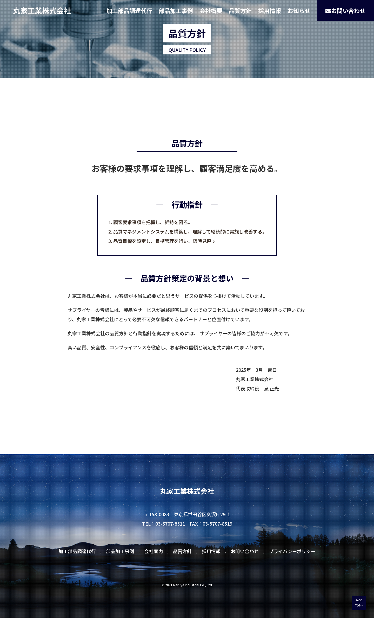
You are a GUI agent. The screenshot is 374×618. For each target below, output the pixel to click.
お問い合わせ (345, 10)
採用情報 (269, 10)
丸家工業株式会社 (42, 10)
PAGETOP (359, 602)
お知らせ (299, 10)
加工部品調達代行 (129, 10)
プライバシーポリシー (292, 551)
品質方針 (240, 10)
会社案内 (153, 551)
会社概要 (210, 10)
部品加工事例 (176, 10)
